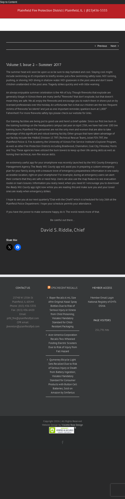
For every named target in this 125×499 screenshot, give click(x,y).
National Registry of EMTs (102, 302)
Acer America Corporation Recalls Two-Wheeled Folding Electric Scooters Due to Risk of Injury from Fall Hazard (62, 343)
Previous (102, 46)
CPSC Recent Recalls (64, 288)
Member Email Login (102, 297)
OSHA (102, 306)
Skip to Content (8, 2)
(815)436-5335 (96, 10)
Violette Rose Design (72, 424)
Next (113, 46)
